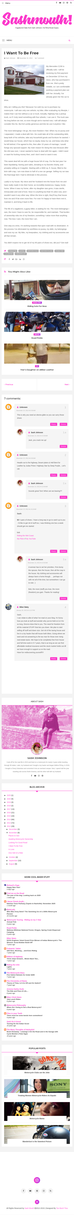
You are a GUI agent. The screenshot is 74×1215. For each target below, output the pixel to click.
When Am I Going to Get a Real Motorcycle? (24, 1007)
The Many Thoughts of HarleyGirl (20, 1030)
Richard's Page (13, 885)
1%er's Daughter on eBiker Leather (37, 370)
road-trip (60, 251)
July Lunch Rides (14, 999)
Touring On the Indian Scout (18, 1024)
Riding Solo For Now (37, 306)
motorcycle (33, 251)
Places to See (14, 836)
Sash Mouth (29, 1208)
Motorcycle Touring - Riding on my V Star (24, 920)
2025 (9, 795)
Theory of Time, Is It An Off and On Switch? (24, 983)
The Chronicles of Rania (17, 981)
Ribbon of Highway (15, 957)
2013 (9, 823)
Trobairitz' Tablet (14, 949)
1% (37, 366)
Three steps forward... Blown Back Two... (23, 959)
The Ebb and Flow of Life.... (17, 991)
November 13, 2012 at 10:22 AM (26, 509)
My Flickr (20, 539)
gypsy (22, 251)
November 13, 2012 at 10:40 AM (38, 486)
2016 (9, 813)
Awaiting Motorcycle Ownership (21, 839)
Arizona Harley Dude (15, 989)
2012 (9, 826)
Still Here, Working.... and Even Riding (22, 951)
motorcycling (47, 251)
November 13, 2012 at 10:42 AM (38, 562)
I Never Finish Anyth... (16, 901)
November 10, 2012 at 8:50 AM (25, 458)
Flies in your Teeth (14, 1013)
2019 (9, 802)
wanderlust (21, 254)
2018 (9, 806)
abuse (37, 334)
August (12, 864)
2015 (9, 816)
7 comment (39, 58)
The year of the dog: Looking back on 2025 (24, 895)
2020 (9, 799)
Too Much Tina (62, 1208)
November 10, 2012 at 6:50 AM (25, 410)
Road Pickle (37, 338)
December (13, 829)
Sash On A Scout (14, 1022)
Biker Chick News (14, 997)
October (12, 857)
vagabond (9, 254)
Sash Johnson (37, 432)
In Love (11, 849)
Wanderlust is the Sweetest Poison (36, 1142)
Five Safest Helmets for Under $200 (21, 975)
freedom (12, 251)
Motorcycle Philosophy (16, 1005)
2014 (9, 819)
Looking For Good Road (18, 843)
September (13, 861)
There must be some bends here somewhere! (25, 1015)
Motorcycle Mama (37, 1119)
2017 (9, 809)
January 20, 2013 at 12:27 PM (25, 610)
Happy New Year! (13, 887)
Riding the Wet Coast (25, 536)
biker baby (24, 607)
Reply (53, 424)
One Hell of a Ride (16, 853)
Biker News (11, 938)
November (13, 833)
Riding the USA (13, 965)
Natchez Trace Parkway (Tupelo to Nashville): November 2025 (31, 903)
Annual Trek (11, 922)
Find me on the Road (15, 893)
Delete (63, 424)
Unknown (23, 407)
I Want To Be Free (16, 846)
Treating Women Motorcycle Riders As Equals (37, 1096)
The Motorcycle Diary (16, 973)
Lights (9, 967)
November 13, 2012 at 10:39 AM (38, 435)
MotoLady (11, 910)
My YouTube (31, 539)
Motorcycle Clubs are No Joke (37, 1073)
